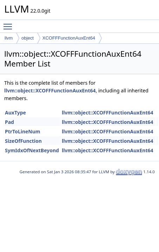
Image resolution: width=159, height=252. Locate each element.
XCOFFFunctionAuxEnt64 (68, 38)
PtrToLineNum (22, 131)
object (27, 38)
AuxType (15, 112)
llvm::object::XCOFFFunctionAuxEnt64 (50, 90)
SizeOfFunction (23, 141)
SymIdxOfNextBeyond (32, 150)
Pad (9, 122)
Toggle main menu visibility (9, 23)
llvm (9, 38)
